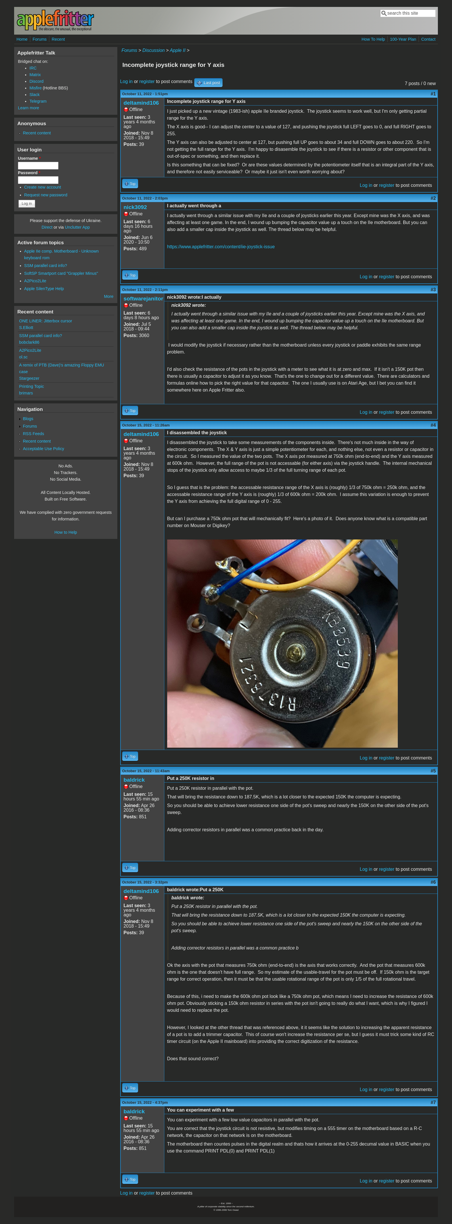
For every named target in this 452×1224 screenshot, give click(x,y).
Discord (36, 81)
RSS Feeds (33, 433)
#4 (433, 425)
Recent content (37, 133)
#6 (433, 882)
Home (21, 39)
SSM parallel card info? (45, 265)
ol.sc (23, 357)
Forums (40, 39)
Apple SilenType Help (44, 288)
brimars (26, 393)
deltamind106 (141, 103)
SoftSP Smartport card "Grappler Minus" (61, 273)
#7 (433, 1102)
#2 (433, 198)
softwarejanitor (143, 299)
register (147, 81)
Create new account (42, 187)
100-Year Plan (403, 39)
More (109, 296)
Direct (47, 227)
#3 (433, 289)
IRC (33, 68)
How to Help (65, 532)
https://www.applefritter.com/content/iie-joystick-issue (221, 246)
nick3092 (135, 207)
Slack (34, 94)
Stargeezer (29, 378)
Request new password (45, 195)
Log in (126, 81)
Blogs (28, 418)
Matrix (35, 74)
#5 (433, 770)
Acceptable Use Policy (43, 448)
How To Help (373, 39)
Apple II (177, 50)
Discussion (153, 50)
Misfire (35, 88)
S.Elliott (26, 327)
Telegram (37, 101)
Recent (58, 39)
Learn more (28, 108)
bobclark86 (29, 342)
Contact (428, 39)
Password (29, 172)
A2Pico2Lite (35, 281)
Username (29, 158)
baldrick (134, 780)
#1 (433, 93)
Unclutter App (77, 227)
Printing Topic (31, 386)
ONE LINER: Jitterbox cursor (45, 321)
